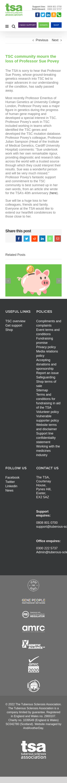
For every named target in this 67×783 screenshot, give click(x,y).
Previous (42, 40)
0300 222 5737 (54, 9)
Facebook (12, 477)
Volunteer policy (47, 412)
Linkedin (11, 486)
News (9, 490)
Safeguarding (45, 377)
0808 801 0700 (54, 6)
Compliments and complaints (48, 323)
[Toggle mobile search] (13, 26)
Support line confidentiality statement (46, 438)
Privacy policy (46, 347)
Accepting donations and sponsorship (46, 364)
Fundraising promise (44, 341)
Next (55, 40)
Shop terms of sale (46, 384)
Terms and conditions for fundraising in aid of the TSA (48, 401)
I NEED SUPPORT (27, 25)
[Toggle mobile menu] (7, 26)
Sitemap (42, 390)
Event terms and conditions (48, 332)
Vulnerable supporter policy (47, 418)
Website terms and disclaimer (46, 427)
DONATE (44, 25)
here (53, 193)
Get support (13, 325)
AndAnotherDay (33, 728)
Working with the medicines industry (48, 451)
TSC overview (15, 321)
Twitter (10, 482)
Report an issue (47, 373)
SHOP (56, 25)
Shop (9, 330)
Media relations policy (47, 353)
